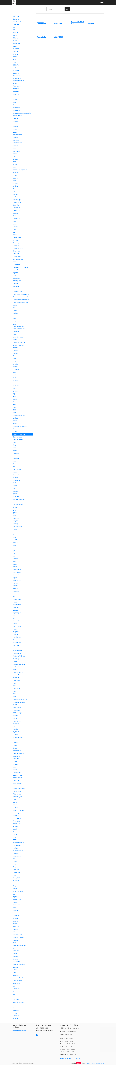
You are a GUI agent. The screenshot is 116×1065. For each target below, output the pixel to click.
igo (14, 550)
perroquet (16, 780)
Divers (15, 356)
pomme (15, 807)
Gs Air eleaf (58, 23)
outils (15, 745)
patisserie (16, 756)
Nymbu (15, 729)
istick (14, 564)
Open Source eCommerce (95, 1063)
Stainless (16, 916)
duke (14, 372)
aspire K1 (91, 23)
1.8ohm (15, 38)
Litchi (15, 623)
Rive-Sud (16, 870)
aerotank (16, 91)
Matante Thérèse (19, 656)
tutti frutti (16, 962)
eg (14, 394)
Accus (15, 83)
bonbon (15, 178)
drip (14, 361)
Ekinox (15, 399)
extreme (16, 456)
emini (15, 421)
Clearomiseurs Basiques (21, 300)
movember (17, 710)
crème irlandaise (18, 345)
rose (14, 875)
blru (14, 162)
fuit (14, 488)
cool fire (16, 331)
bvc (14, 191)
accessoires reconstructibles (18, 79)
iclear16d (16, 540)
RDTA (15, 840)
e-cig (14, 375)
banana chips (17, 135)
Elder (15, 404)
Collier (15, 321)
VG (14, 991)
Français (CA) (69, 1058)
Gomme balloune (19, 499)
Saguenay (16, 886)
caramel (15, 213)
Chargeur (16, 245)
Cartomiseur (17, 216)
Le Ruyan (16, 607)
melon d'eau (17, 667)
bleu (14, 156)
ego (14, 396)
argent (15, 99)
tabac (15, 932)
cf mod (15, 240)
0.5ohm (15, 30)
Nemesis (16, 718)
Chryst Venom (18, 259)
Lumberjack (17, 626)
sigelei (15, 897)
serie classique (18, 891)
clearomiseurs (18, 291)
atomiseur (16, 108)
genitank (16, 496)
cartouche (16, 218)
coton (15, 334)
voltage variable (18, 1002)
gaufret (15, 494)
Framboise (16, 475)
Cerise (15, 235)
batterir (15, 145)
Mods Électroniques (20, 699)
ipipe (14, 561)
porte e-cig (17, 818)
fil (13, 464)
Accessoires (17, 76)
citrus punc (16, 278)
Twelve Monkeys (19, 964)
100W (15, 41)
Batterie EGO (17, 143)
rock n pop (16, 872)
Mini (14, 691)
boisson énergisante (20, 170)
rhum (15, 861)
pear (14, 767)
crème (15, 340)
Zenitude (16, 1016)
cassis (15, 224)
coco (14, 308)
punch (15, 829)
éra (14, 429)
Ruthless (16, 880)
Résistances (17, 859)
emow (15, 423)
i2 (13, 532)
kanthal (15, 583)
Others (15, 742)
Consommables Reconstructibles (19, 328)
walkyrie (16, 1010)
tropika (15, 953)
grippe (15, 507)
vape (14, 972)
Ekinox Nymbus (18, 402)
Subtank (15, 929)
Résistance (17, 856)
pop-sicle (16, 815)
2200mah (16, 57)
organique (16, 740)
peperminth (17, 772)
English (61, 1058)
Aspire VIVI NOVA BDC (77, 22)
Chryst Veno (17, 256)
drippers (16, 369)
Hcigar (15, 521)
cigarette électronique (20, 267)
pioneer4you (17, 797)
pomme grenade (18, 810)
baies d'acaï (17, 22)
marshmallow (17, 651)
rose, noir (16, 878)
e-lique (15, 380)
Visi (14, 994)
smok (15, 902)
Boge (15, 164)
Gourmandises (18, 505)
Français (77, 1058)
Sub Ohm (16, 926)
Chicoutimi (16, 251)
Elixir (14, 410)
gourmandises (18, 502)
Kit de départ (17, 599)
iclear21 (15, 542)
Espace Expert (18, 440)
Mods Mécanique (19, 702)
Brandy (15, 183)
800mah (16, 70)
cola (14, 319)
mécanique (16, 659)
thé (14, 948)
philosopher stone (19, 788)
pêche (15, 770)
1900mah (16, 49)
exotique (16, 453)
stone (15, 924)
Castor (15, 227)
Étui (14, 445)
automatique (17, 116)
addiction (16, 89)
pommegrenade (18, 813)
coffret (15, 313)
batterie (16, 140)
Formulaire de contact (19, 1030)
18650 (15, 46)
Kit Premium (17, 605)
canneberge (17, 202)
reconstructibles (18, 843)
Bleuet (15, 159)
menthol (16, 675)
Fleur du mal (17, 469)
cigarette (16, 270)
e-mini (15, 388)
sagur (15, 889)
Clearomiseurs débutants (21, 302)
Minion (15, 694)
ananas (15, 97)
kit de (15, 602)
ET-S (14, 442)
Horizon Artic (17, 526)
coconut (15, 310)
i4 (13, 534)
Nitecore (16, 724)
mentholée (16, 678)
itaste (15, 567)
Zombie (15, 1018)
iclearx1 (15, 548)
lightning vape (17, 613)
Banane (15, 137)
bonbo (15, 175)
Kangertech (17, 580)
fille (14, 467)
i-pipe (15, 529)
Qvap (15, 832)
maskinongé (17, 653)
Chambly (16, 243)
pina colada (17, 791)
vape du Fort (17, 980)
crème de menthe (19, 342)
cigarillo (15, 273)
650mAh (16, 65)
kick (14, 594)
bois (14, 167)
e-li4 (14, 377)
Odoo (78, 1063)
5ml (14, 62)
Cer (14, 232)
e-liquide (16, 383)
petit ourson (17, 783)
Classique (16, 286)
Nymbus (16, 732)
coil (14, 316)
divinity (15, 358)
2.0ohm (15, 51)
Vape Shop (16, 983)
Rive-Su (15, 867)
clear (14, 289)
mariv (15, 648)
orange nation (17, 737)
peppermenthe (18, 775)
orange (15, 734)
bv (14, 189)
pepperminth (17, 778)
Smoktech (16, 905)
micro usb (16, 680)
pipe (14, 799)
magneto (16, 632)
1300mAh (16, 43)
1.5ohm (15, 32)
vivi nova (16, 999)
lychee (15, 629)
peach (15, 761)
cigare (15, 262)
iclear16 (15, 537)
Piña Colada (17, 794)
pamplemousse (18, 753)
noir (14, 726)
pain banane (17, 751)
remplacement (18, 851)
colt (14, 324)
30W (14, 59)
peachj (15, 764)
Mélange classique (19, 664)
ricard (15, 864)
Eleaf (14, 407)
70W (14, 68)
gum (14, 515)
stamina (15, 918)
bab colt (16, 118)
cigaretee (16, 264)
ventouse (16, 989)
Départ (15, 353)
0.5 (14, 27)
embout (15, 418)
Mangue (16, 640)
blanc (15, 154)
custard (15, 348)
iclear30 (15, 545)
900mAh (16, 73)
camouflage (17, 199)
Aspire (15, 102)
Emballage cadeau (19, 415)
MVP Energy (17, 713)
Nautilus (16, 715)
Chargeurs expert (19, 248)
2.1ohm (15, 54)
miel (14, 683)
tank (14, 943)
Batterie (16, 19)
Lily (14, 615)
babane (15, 127)
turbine (15, 959)
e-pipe (15, 391)
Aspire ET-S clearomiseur (41, 37)
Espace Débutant (19, 434)
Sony (14, 907)
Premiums (16, 821)
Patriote (16, 759)
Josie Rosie (17, 572)
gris (14, 510)
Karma (15, 586)
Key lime (16, 591)
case (14, 221)
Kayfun (15, 588)
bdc (14, 148)
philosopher (17, 786)
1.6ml (15, 35)
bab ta (15, 124)
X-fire (15, 1013)
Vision (15, 997)
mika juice (16, 688)
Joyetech (16, 575)
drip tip (15, 364)
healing (15, 523)
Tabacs (15, 940)
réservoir (16, 853)
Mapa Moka (17, 642)
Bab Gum (16, 121)
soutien (15, 910)
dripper (15, 367)
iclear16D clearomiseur (41, 22)
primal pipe (17, 824)
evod (15, 450)
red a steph (17, 845)
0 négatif (16, 24)
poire (15, 802)
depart (15, 350)
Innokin (15, 559)
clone (15, 305)
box (14, 181)
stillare (15, 921)
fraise (15, 472)
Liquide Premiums (19, 621)
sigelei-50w (17, 899)
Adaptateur (17, 86)
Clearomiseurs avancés (21, 294)
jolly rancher (17, 569)
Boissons (16, 172)
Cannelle (16, 205)
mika (14, 686)
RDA (14, 837)
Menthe (15, 670)
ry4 (14, 883)
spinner (15, 913)
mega (15, 661)
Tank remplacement (20, 945)
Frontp (15, 478)
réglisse (16, 848)
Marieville (16, 645)
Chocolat (16, 254)
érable (15, 431)
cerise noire (17, 237)
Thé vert (16, 951)
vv (14, 1005)
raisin (15, 834)
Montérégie (17, 707)
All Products (17, 16)
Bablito (15, 129)
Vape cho (16, 975)
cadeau (15, 194)
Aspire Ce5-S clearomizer (58, 37)
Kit (14, 596)
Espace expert (18, 437)
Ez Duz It (16, 459)
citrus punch (17, 281)
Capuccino (16, 210)
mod (14, 697)
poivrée (15, 805)
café (14, 197)
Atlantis (15, 105)
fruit (14, 483)
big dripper (17, 151)
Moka (15, 705)
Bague (15, 132)
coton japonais (18, 337)
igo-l (14, 556)
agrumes (16, 94)
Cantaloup (16, 208)
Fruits (15, 486)
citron (15, 275)
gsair (14, 513)
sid (14, 894)
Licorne (15, 610)
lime (14, 618)
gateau (15, 491)
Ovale (15, 748)
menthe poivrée (18, 672)
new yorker (17, 721)
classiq (15, 283)
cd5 (14, 229)
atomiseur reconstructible (22, 113)
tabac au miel (17, 935)
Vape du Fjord (18, 978)
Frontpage (16, 480)
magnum (16, 634)
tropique (16, 956)
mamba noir (17, 637)
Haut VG (16, 518)
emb (14, 413)
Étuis (14, 448)
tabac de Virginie (18, 937)
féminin (15, 461)
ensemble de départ (20, 426)
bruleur (15, 186)
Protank (15, 826)
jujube (15, 578)
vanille (15, 970)
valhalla (15, 967)
